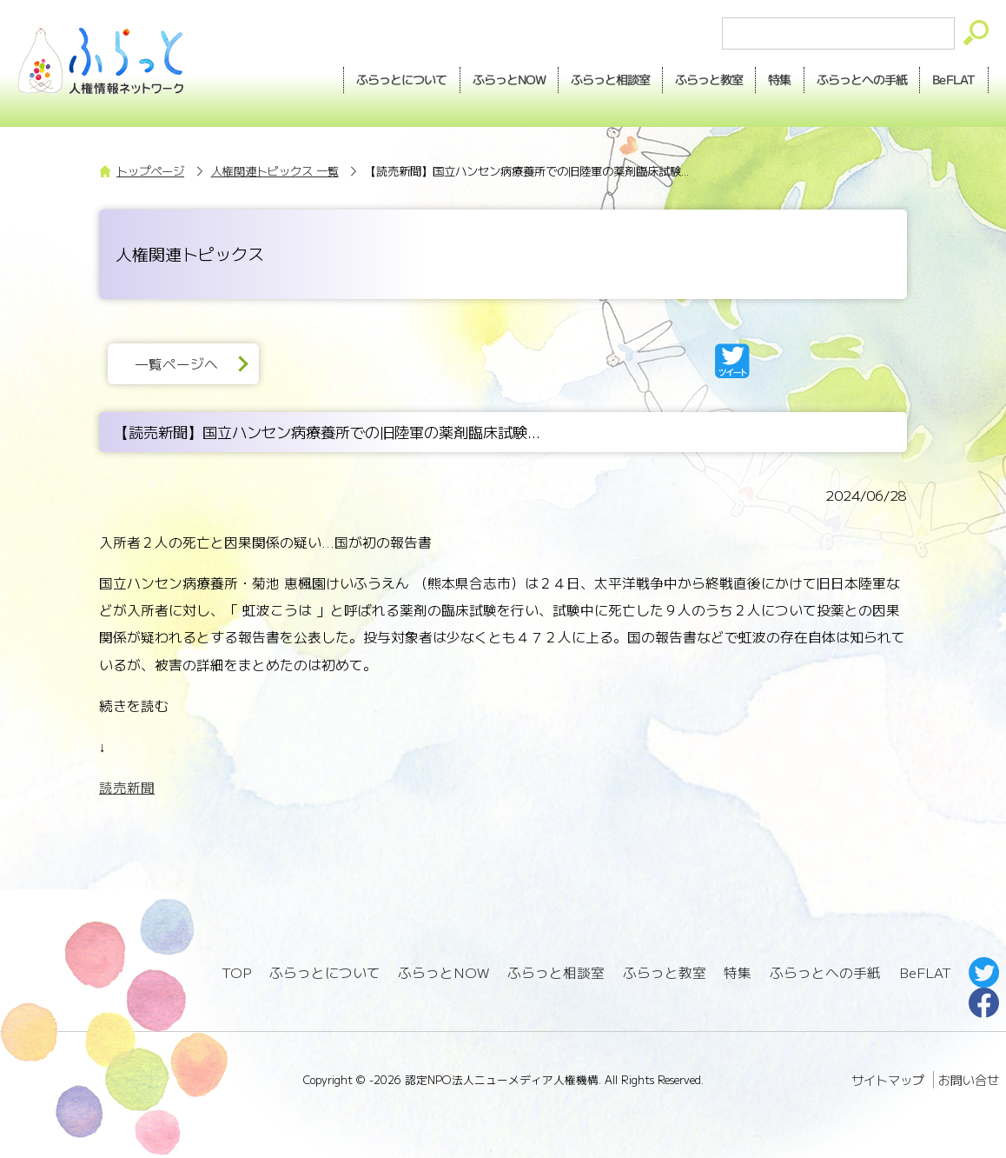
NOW (509, 80)
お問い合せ (968, 1079)
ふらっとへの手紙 (825, 972)
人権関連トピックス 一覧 (275, 171)
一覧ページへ (176, 364)
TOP (236, 972)
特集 (779, 79)
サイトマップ (887, 1079)
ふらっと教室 (664, 972)
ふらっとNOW (443, 972)
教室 (709, 80)
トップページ (150, 171)
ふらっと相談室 (556, 972)
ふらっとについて (402, 79)
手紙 (862, 80)
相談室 (610, 80)
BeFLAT (954, 79)
